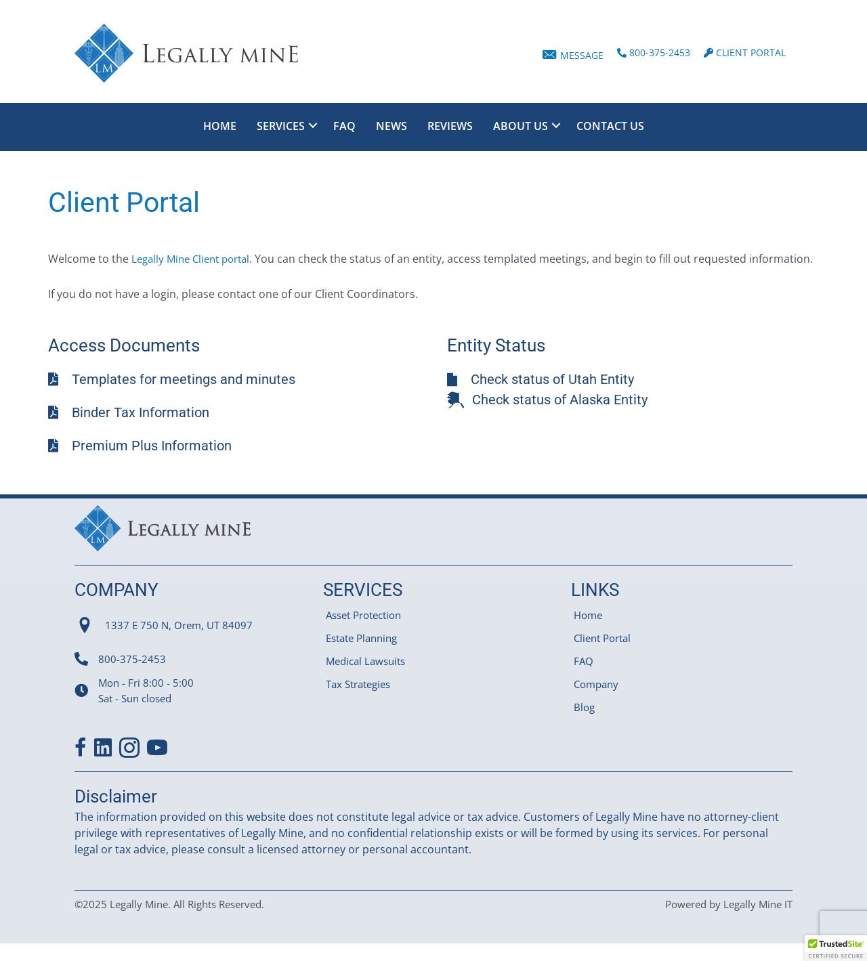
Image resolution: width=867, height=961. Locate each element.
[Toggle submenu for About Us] (556, 125)
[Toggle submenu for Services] (313, 125)
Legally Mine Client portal (195, 258)
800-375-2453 (132, 675)
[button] (836, 948)
